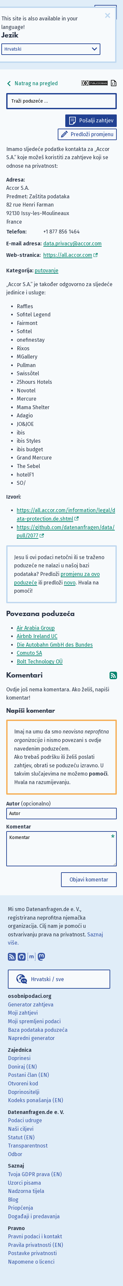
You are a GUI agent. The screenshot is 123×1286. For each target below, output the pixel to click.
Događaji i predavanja (34, 1216)
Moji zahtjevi (23, 1013)
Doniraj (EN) (22, 1067)
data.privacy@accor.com (72, 243)
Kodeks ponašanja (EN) (35, 1100)
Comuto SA (29, 653)
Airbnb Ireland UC (37, 636)
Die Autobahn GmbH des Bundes (55, 645)
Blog (13, 1200)
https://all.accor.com (67, 255)
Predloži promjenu (92, 134)
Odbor (15, 1154)
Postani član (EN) (28, 1075)
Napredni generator (31, 1038)
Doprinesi (19, 1058)
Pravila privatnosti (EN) (35, 1245)
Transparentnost (28, 1146)
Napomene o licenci (31, 1262)
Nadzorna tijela (26, 1191)
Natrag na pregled (32, 83)
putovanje (46, 270)
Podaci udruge (25, 1120)
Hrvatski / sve (47, 979)
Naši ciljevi (20, 1129)
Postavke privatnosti (32, 1253)
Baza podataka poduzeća (38, 1030)
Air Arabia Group (36, 628)
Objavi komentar (89, 880)
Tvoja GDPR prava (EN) (35, 1174)
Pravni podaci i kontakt (35, 1236)
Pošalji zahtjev (96, 120)
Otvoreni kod (23, 1083)
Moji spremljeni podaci (34, 1021)
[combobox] (61, 101)
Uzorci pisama (24, 1183)
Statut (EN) (21, 1137)
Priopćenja (20, 1208)
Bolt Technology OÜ (40, 661)
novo (69, 583)
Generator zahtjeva (30, 1005)
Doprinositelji (23, 1092)
